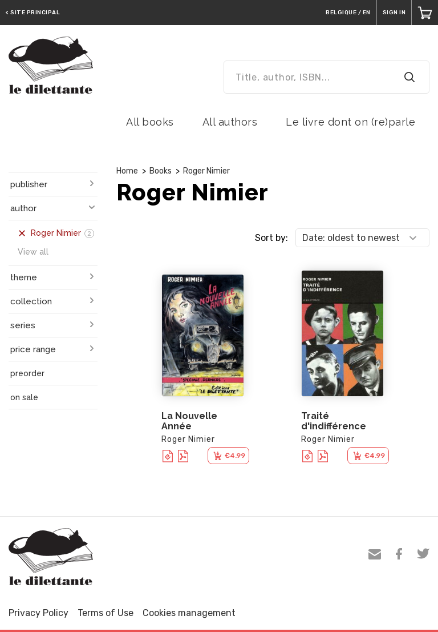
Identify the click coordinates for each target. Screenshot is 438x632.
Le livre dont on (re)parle (350, 122)
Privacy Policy (38, 612)
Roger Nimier (206, 171)
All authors (230, 122)
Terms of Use (105, 612)
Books (160, 171)
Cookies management (189, 612)
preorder (27, 373)
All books (150, 122)
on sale (24, 397)
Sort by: (271, 237)
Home (127, 171)
